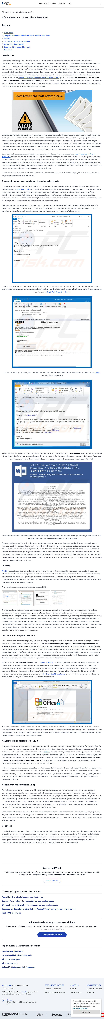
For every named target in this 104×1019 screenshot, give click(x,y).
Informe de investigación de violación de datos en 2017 (38, 78)
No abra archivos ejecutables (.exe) (17, 47)
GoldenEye (59, 292)
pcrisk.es (25, 992)
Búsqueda (90, 992)
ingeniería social (23, 189)
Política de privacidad (40, 1015)
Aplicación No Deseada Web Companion (18, 967)
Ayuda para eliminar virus (52, 935)
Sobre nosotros (52, 880)
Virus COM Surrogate (11, 959)
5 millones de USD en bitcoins (54, 674)
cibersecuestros (81, 154)
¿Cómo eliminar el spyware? (22, 12)
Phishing (7, 38)
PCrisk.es (5, 12)
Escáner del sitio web (94, 989)
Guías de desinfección (47, 3)
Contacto (73, 989)
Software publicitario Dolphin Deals (17, 955)
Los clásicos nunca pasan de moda (17, 41)
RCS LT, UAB (7, 985)
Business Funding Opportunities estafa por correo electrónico (28, 901)
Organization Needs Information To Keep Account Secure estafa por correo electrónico (39, 909)
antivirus (47, 752)
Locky (97, 373)
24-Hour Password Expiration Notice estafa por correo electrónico (30, 905)
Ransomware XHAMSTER (12, 951)
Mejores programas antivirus (55, 992)
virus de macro (47, 663)
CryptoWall (51, 292)
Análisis (62, 3)
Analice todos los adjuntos (14, 44)
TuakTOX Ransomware (11, 913)
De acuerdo (86, 1012)
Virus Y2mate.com (10, 963)
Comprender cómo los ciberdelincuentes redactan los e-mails (27, 36)
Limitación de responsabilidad (56, 1015)
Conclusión (8, 50)
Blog (70, 3)
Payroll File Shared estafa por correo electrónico (22, 897)
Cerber (67, 292)
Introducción (8, 33)
